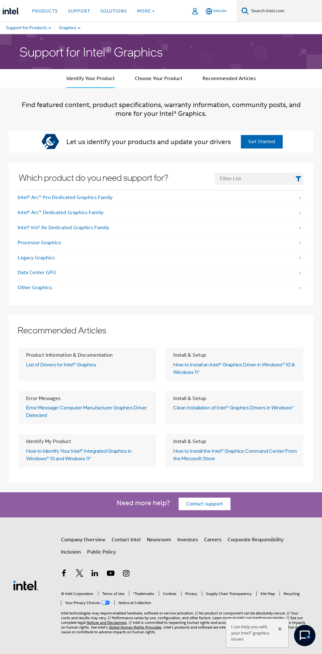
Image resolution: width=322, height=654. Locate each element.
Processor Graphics (39, 243)
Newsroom (159, 540)
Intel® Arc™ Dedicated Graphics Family (60, 212)
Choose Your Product (158, 78)
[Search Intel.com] (285, 11)
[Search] (245, 11)
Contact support (204, 504)
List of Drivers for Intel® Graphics (61, 364)
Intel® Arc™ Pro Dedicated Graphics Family (65, 197)
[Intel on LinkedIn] (95, 574)
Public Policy (101, 552)
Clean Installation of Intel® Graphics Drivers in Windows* (233, 407)
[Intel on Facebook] (63, 574)
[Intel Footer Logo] (25, 585)
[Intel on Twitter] (79, 574)
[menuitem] (89, 28)
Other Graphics (35, 287)
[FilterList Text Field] (259, 179)
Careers (212, 540)
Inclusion (71, 552)
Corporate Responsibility (256, 540)
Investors (187, 540)
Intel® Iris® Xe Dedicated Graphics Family (63, 227)
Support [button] (79, 11)
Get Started (261, 141)
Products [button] (45, 11)
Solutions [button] (113, 11)
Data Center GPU (37, 272)
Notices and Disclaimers (106, 622)
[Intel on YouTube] (110, 574)
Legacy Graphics (36, 258)
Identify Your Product (90, 78)
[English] (216, 11)
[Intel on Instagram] (126, 574)
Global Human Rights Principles (135, 627)
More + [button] (146, 11)
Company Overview (83, 540)
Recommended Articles (229, 78)
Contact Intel (126, 540)
